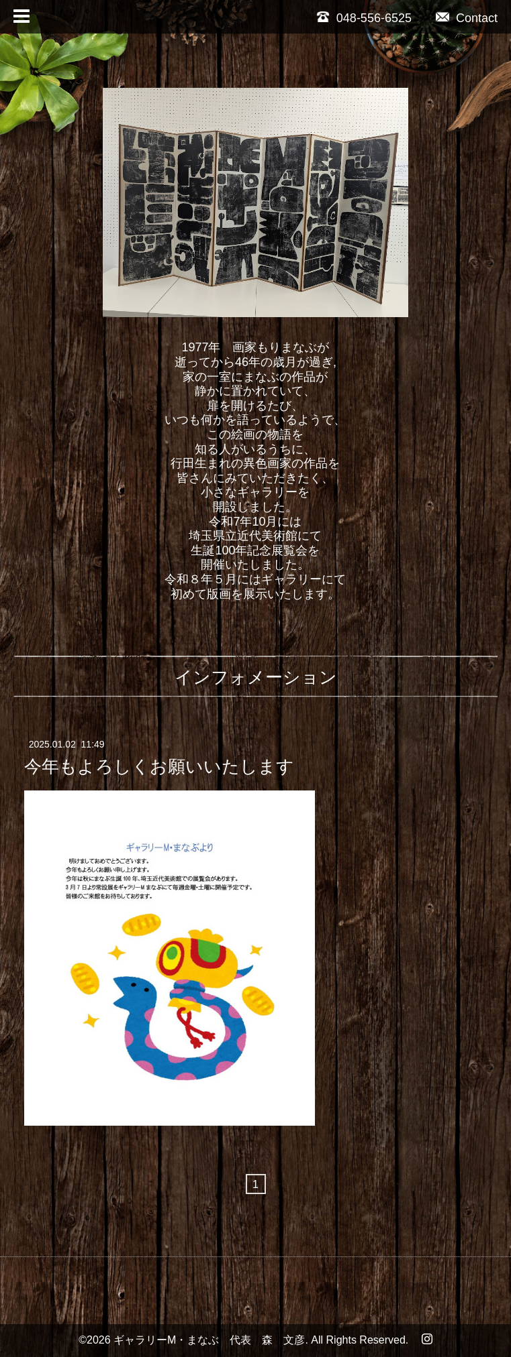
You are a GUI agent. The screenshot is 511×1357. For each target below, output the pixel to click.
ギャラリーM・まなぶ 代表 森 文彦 (209, 1340)
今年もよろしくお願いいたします (159, 766)
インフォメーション (256, 677)
